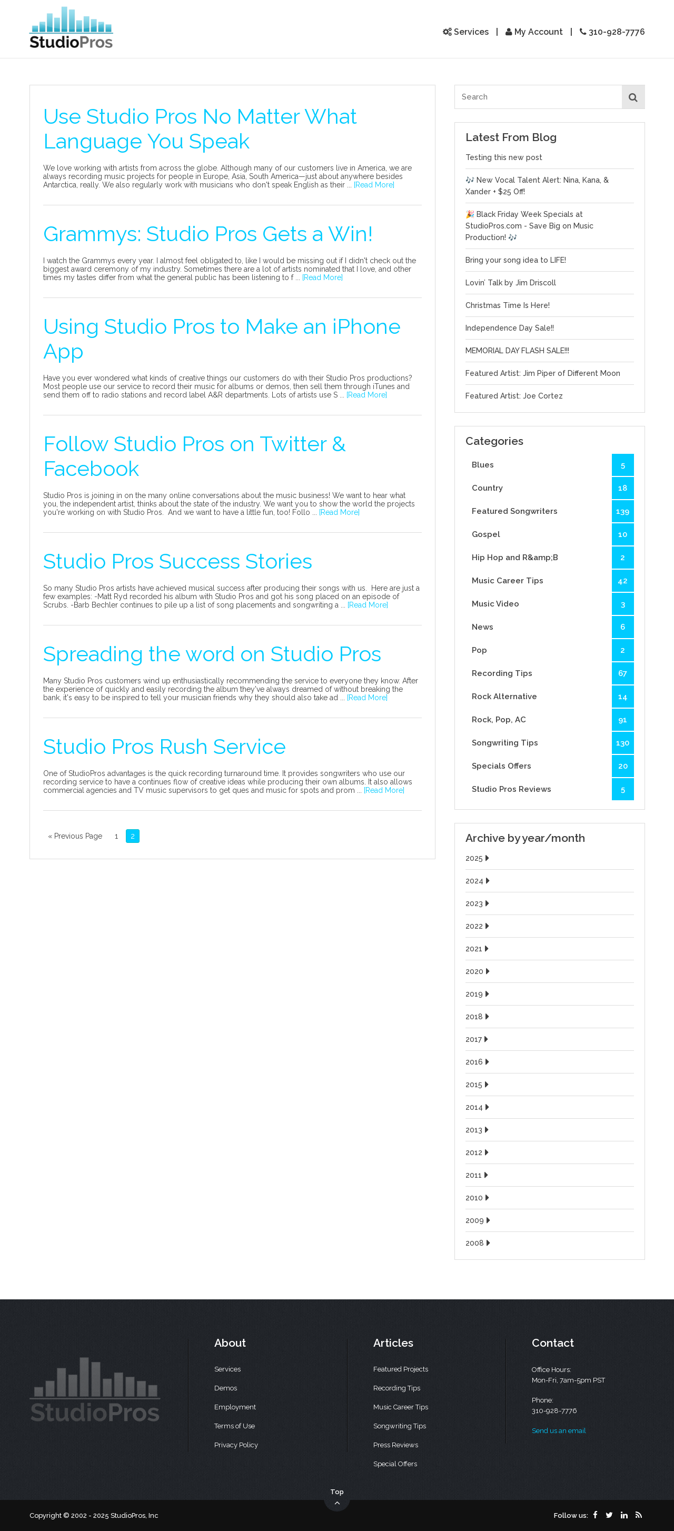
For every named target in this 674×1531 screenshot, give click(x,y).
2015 (478, 1084)
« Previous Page (75, 836)
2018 (478, 1016)
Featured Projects (400, 1369)
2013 (478, 1130)
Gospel (553, 534)
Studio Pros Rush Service (164, 746)
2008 (479, 1243)
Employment (235, 1407)
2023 (478, 903)
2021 (478, 948)
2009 (479, 1220)
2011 (478, 1175)
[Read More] (374, 185)
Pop (553, 650)
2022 (478, 926)
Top (337, 1498)
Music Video (553, 604)
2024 (478, 881)
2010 (478, 1197)
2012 (478, 1152)
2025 (478, 858)
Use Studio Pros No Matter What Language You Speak (200, 128)
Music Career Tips (553, 581)
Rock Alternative (553, 696)
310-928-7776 (612, 32)
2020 (478, 971)
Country (553, 488)
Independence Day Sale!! (509, 328)
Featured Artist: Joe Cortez (514, 396)
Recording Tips (553, 673)
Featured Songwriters (553, 511)
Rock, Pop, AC (553, 720)
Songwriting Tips (553, 743)
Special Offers (395, 1464)
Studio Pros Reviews (553, 789)
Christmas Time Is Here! (507, 305)
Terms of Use (234, 1426)
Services (466, 32)
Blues (553, 465)
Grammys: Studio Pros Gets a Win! (208, 233)
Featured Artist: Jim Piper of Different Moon (542, 373)
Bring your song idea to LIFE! (515, 260)
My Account (534, 32)
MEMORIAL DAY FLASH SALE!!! (517, 350)
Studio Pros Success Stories (177, 561)
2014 (478, 1107)
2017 (478, 1039)
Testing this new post (503, 157)
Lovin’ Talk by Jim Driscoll (510, 283)
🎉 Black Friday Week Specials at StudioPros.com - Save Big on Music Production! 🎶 (529, 226)
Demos (225, 1388)
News (553, 627)
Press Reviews (395, 1445)
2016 (478, 1062)
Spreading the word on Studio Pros (212, 653)
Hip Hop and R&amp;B (553, 557)
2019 (478, 994)
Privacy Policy (236, 1445)
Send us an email (559, 1431)
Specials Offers (553, 766)
